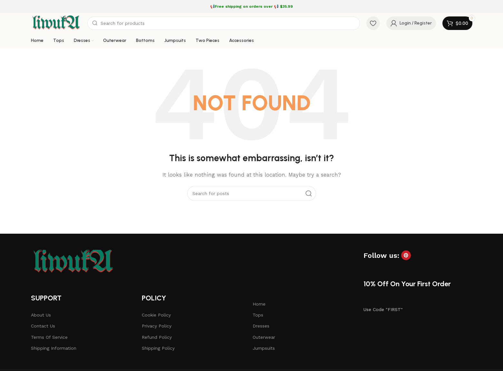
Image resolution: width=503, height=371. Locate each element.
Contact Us (43, 325)
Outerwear (264, 337)
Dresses (261, 325)
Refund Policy (157, 337)
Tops (258, 314)
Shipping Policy (158, 348)
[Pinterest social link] (406, 255)
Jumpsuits (264, 348)
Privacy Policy (156, 325)
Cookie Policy (156, 314)
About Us (41, 314)
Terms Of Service (49, 337)
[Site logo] (56, 23)
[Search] (223, 23)
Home (259, 304)
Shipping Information (53, 348)
